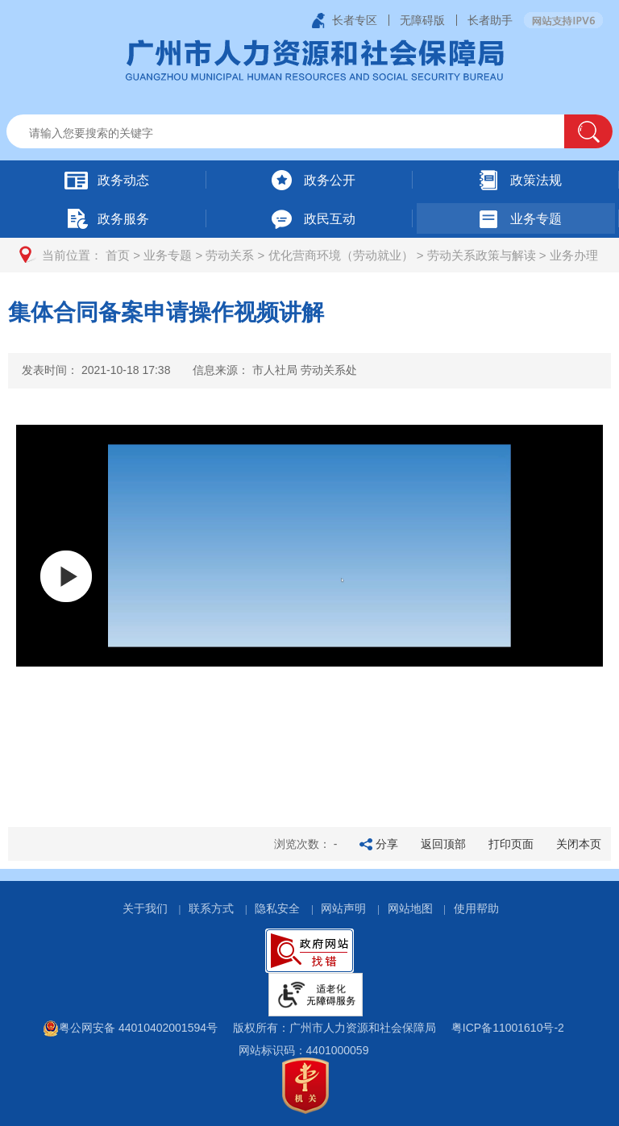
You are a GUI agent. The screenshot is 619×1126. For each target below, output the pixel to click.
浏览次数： (306, 843)
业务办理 (574, 255)
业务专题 (167, 255)
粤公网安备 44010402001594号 (130, 1027)
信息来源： (275, 370)
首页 (118, 255)
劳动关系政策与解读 (481, 255)
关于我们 (145, 908)
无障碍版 (422, 20)
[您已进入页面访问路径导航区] (309, 255)
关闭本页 (578, 843)
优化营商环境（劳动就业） (340, 255)
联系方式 (211, 908)
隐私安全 (277, 908)
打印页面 (511, 843)
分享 (387, 843)
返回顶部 (443, 843)
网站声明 (343, 908)
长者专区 (354, 20)
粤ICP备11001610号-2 (507, 1027)
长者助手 (490, 20)
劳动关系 (230, 255)
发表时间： (96, 370)
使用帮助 (476, 908)
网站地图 (410, 908)
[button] (588, 131)
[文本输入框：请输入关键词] (299, 133)
